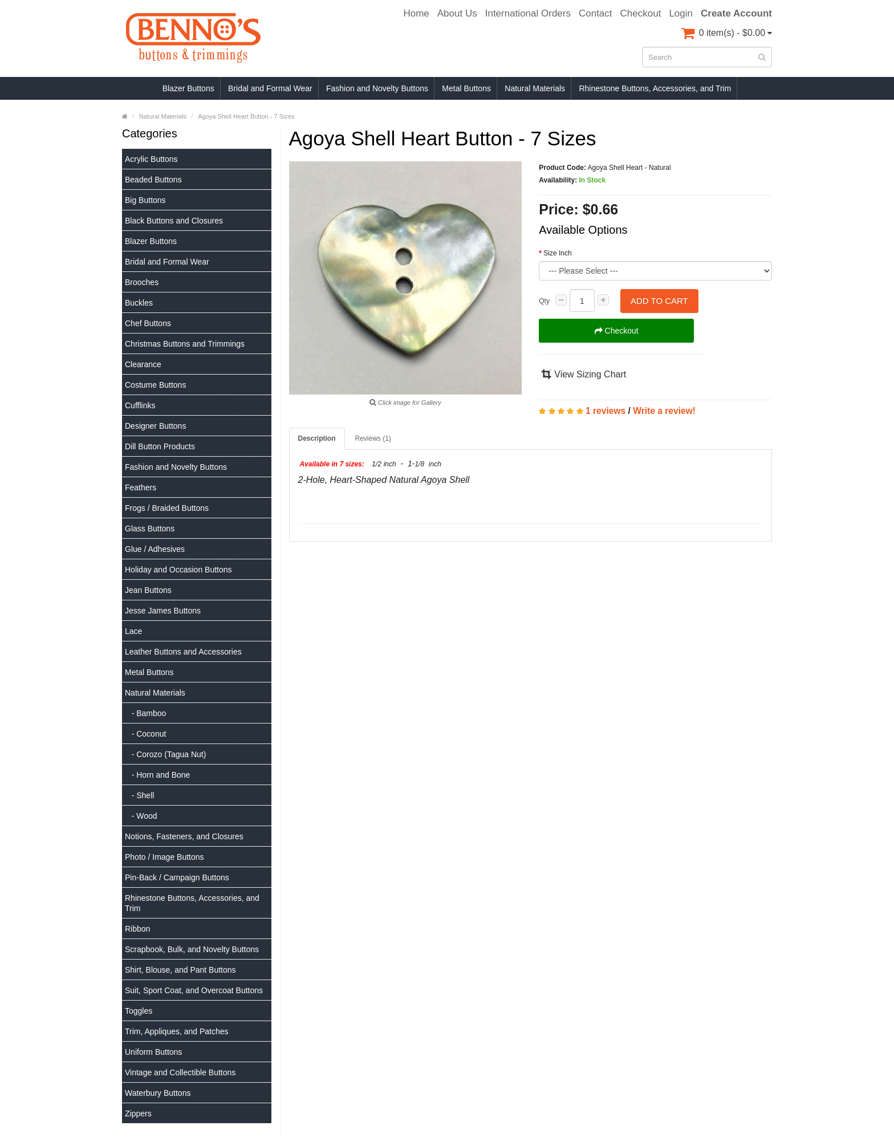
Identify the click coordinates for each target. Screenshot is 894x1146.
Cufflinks (140, 405)
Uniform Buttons (153, 1051)
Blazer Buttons (188, 88)
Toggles (138, 1010)
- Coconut (145, 733)
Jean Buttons (148, 590)
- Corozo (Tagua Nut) (165, 754)
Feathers (140, 487)
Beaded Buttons (153, 179)
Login (681, 14)
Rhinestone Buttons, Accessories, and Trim (655, 88)
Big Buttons (145, 200)
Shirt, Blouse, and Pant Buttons (180, 969)
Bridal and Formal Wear (270, 88)
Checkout (640, 14)
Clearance (143, 364)
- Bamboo (145, 713)
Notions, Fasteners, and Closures (184, 836)
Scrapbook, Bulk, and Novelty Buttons (192, 949)
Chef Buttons (148, 323)
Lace (133, 631)
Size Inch (557, 253)
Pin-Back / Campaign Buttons (177, 877)
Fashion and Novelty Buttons (377, 88)
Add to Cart (659, 301)
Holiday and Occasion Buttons (178, 569)
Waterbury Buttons (157, 1093)
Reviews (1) (373, 438)
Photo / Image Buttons (164, 856)
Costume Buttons (155, 384)
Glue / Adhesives (155, 549)
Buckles (139, 302)
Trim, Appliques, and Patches (177, 1031)
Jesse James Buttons (163, 610)
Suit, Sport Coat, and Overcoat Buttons (194, 990)
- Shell (139, 795)
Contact (595, 14)
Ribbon (137, 928)
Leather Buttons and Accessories (183, 651)
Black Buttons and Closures (174, 220)
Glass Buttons (149, 528)
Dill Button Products (160, 446)
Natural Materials (535, 88)
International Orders (528, 14)
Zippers (138, 1113)
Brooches (142, 282)
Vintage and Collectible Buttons (180, 1072)
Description (317, 438)
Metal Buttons (466, 88)
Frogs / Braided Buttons (167, 508)
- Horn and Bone (157, 774)
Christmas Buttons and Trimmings (185, 343)
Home (416, 14)
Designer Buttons (155, 425)
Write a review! (664, 411)
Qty (544, 301)
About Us (457, 14)
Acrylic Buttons (151, 159)
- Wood (141, 815)
